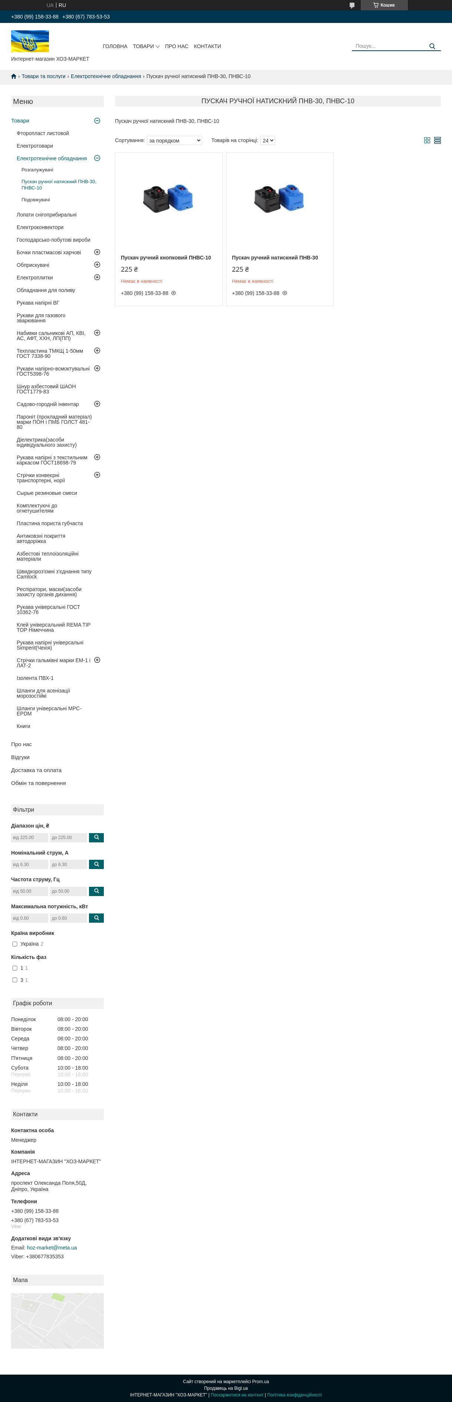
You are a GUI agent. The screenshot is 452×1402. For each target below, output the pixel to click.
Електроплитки (35, 278)
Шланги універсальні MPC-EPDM (49, 711)
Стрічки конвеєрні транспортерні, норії (41, 477)
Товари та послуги (43, 76)
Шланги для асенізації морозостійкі (43, 693)
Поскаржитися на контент (237, 1395)
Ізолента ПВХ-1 (35, 678)
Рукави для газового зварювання (41, 317)
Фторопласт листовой (43, 133)
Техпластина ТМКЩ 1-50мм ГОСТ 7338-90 (50, 353)
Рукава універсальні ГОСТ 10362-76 (48, 609)
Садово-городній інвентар (48, 404)
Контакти (207, 46)
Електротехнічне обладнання (106, 76)
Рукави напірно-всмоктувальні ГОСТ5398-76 (53, 371)
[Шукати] (432, 46)
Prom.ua (260, 1381)
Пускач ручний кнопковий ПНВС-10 (166, 258)
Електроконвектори (40, 227)
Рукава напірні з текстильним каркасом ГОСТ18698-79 (52, 460)
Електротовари (35, 146)
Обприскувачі (33, 265)
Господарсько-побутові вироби (53, 240)
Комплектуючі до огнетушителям (37, 508)
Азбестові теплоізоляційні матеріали (48, 556)
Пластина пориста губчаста (50, 523)
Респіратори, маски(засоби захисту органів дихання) (49, 591)
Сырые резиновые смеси (47, 493)
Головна (115, 46)
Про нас (176, 46)
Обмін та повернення (38, 783)
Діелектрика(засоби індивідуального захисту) (47, 442)
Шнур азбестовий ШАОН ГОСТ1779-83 (46, 389)
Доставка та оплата (36, 770)
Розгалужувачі (37, 169)
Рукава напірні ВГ (38, 303)
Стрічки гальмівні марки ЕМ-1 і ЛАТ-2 (53, 662)
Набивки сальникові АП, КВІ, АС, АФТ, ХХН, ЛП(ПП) (51, 335)
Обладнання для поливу (46, 290)
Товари (143, 46)
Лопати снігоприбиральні (47, 215)
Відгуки (20, 757)
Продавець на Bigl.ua (226, 1388)
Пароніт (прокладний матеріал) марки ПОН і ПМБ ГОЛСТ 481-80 (54, 422)
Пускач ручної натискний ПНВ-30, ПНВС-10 (59, 185)
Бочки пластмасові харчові (49, 252)
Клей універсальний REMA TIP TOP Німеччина (53, 627)
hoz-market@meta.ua (52, 1248)
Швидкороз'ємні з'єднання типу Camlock (54, 574)
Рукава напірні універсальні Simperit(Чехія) (50, 645)
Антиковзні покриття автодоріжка (41, 538)
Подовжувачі (36, 199)
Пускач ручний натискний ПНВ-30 (274, 258)
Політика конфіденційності (294, 1395)
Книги (23, 726)
